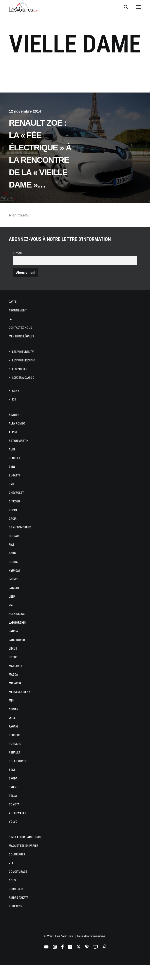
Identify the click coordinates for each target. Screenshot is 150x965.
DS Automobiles (20, 527)
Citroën (14, 501)
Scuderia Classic (23, 377)
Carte (13, 302)
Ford (12, 553)
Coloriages (17, 854)
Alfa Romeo (17, 423)
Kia (11, 605)
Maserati (15, 666)
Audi (12, 449)
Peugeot (15, 735)
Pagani (13, 726)
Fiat (11, 544)
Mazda (13, 674)
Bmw (12, 467)
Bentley (14, 458)
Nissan (13, 709)
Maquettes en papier (23, 845)
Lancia (13, 631)
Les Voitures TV (23, 351)
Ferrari (14, 536)
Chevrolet (16, 492)
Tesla (13, 796)
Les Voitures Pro (23, 360)
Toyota (14, 804)
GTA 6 (15, 391)
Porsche (15, 744)
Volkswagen (17, 813)
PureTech (15, 906)
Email (17, 253)
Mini (11, 700)
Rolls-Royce (18, 761)
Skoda (13, 778)
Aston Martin (18, 441)
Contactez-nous (20, 328)
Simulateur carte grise (25, 837)
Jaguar (14, 588)
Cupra (13, 510)
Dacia (13, 518)
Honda (13, 562)
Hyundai (14, 570)
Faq (11, 319)
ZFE (11, 863)
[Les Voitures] (24, 7)
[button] (138, 7)
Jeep (12, 596)
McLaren (15, 683)
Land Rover (17, 640)
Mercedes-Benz (19, 692)
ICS (14, 399)
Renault (14, 752)
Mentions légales (21, 336)
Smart (13, 787)
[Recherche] (123, 7)
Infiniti (14, 579)
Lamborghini (17, 622)
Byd (11, 484)
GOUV (12, 880)
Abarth (14, 415)
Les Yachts (19, 369)
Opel (12, 718)
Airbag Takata (18, 897)
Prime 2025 (16, 889)
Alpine (13, 432)
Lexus (13, 648)
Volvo (13, 822)
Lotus (13, 657)
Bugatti (14, 475)
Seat (12, 770)
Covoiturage (18, 871)
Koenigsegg (17, 614)
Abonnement (18, 310)
